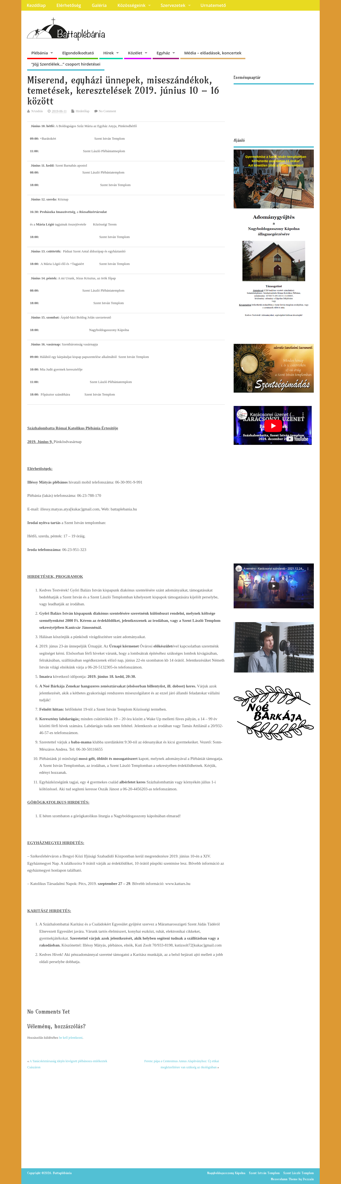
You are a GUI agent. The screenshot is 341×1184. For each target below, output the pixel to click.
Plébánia (39, 52)
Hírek (108, 52)
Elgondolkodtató (78, 52)
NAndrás (37, 111)
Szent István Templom (264, 1173)
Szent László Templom (298, 1173)
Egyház (163, 52)
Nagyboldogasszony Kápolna (226, 1173)
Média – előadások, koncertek (213, 52)
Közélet (135, 52)
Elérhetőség (68, 5)
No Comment (107, 111)
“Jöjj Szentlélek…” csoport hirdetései (65, 64)
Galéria (99, 5)
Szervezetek (173, 5)
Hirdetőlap (82, 111)
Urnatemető (213, 5)
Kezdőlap (36, 5)
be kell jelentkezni (71, 1038)
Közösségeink (131, 5)
